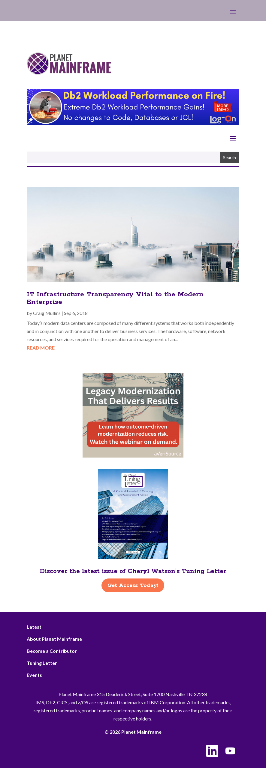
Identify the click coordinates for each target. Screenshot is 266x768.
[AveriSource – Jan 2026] (133, 455)
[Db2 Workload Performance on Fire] (133, 123)
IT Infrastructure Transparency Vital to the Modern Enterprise (115, 298)
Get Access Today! (132, 585)
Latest (34, 627)
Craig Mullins (47, 313)
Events (34, 675)
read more (41, 347)
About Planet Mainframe (54, 639)
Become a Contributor (52, 651)
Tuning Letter (42, 663)
